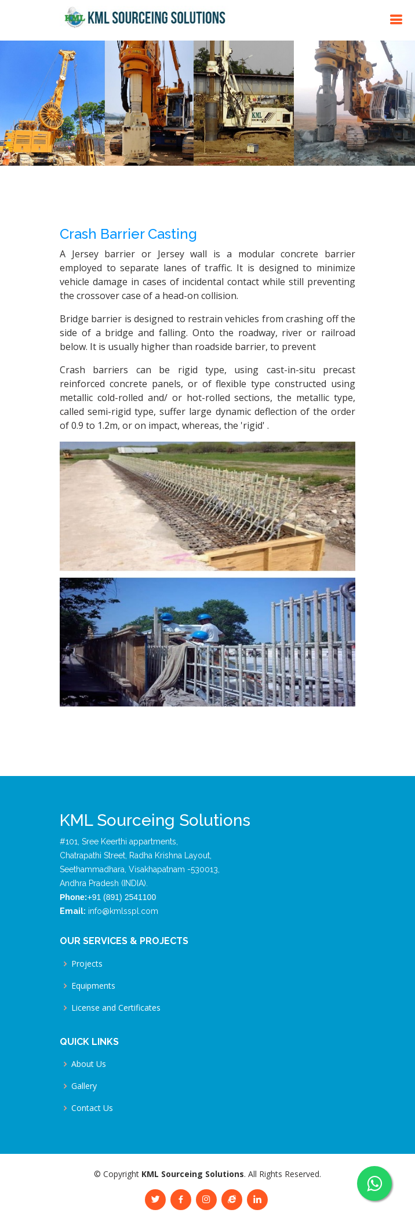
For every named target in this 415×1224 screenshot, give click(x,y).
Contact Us (92, 1108)
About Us (88, 1064)
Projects (87, 964)
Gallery (84, 1086)
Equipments (93, 986)
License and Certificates (116, 1008)
